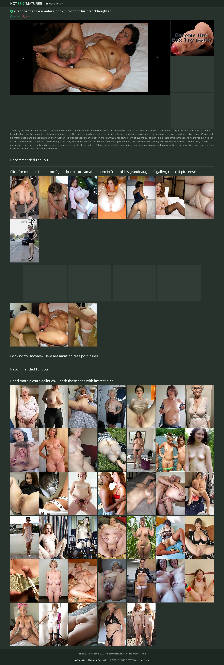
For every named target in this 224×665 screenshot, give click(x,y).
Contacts (80, 660)
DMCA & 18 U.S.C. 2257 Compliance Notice (129, 660)
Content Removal (97, 660)
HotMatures (26, 3)
